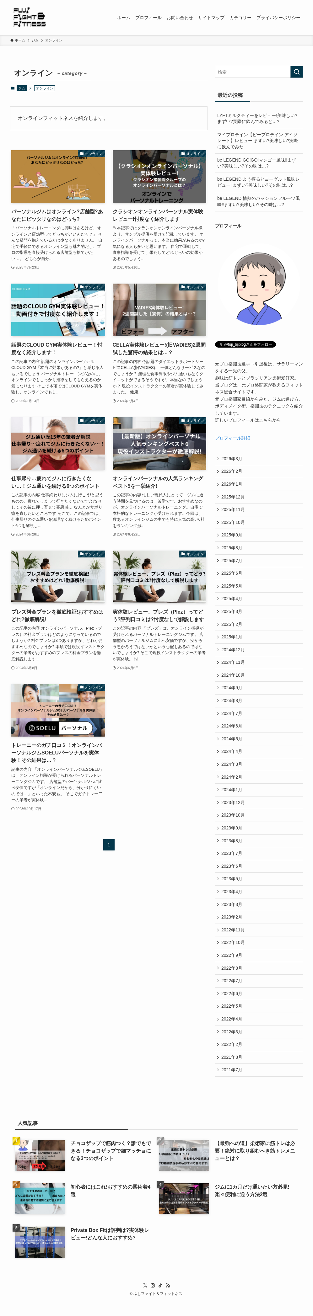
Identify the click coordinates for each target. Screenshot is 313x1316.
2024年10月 (233, 680)
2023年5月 (232, 889)
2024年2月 (232, 784)
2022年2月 (232, 1059)
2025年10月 (233, 523)
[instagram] (153, 1301)
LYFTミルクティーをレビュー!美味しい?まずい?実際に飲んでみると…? (257, 118)
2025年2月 (232, 628)
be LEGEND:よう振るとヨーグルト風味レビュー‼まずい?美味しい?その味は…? (258, 182)
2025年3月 (232, 615)
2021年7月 (232, 1085)
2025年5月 (232, 589)
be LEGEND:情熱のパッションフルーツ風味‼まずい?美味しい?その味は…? (258, 201)
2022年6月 (232, 1006)
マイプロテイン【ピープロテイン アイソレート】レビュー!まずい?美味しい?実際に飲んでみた (257, 140)
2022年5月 (232, 1019)
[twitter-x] (145, 1301)
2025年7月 (232, 563)
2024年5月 (232, 745)
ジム (21, 88)
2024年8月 (232, 706)
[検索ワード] (259, 72)
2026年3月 (232, 458)
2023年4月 (232, 902)
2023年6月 (232, 876)
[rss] (168, 1301)
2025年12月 (233, 497)
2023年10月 (233, 824)
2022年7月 (232, 993)
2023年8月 (232, 850)
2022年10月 (233, 954)
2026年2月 (232, 471)
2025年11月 (233, 511)
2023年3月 (232, 915)
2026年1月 (232, 484)
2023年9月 (232, 837)
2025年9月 (232, 537)
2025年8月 (232, 549)
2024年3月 (232, 772)
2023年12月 (233, 810)
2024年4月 (232, 758)
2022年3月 (232, 1045)
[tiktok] (160, 1301)
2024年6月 (232, 732)
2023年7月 (232, 863)
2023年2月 (232, 928)
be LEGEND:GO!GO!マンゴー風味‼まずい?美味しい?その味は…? (256, 163)
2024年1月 (232, 798)
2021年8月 (232, 1071)
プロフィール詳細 (232, 437)
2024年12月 (233, 654)
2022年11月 (233, 941)
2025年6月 (232, 576)
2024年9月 (232, 693)
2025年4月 (232, 602)
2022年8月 (232, 980)
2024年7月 (232, 719)
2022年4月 (232, 1032)
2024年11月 (233, 667)
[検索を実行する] (296, 72)
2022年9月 (232, 967)
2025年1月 (232, 641)
